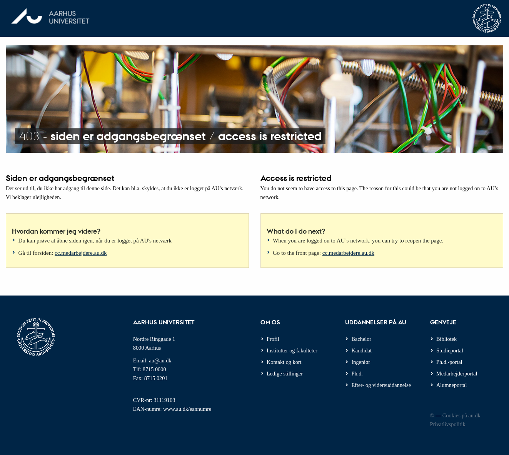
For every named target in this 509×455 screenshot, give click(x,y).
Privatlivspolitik (448, 424)
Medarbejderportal (456, 373)
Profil (273, 339)
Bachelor (362, 339)
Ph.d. (357, 373)
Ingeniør (361, 362)
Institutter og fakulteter (292, 350)
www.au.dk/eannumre (187, 409)
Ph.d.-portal (449, 362)
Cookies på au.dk (461, 415)
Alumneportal (451, 385)
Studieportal (449, 350)
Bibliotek (446, 339)
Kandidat (362, 350)
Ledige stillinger (285, 373)
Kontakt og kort (284, 362)
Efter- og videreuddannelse (381, 385)
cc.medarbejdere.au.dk (81, 253)
